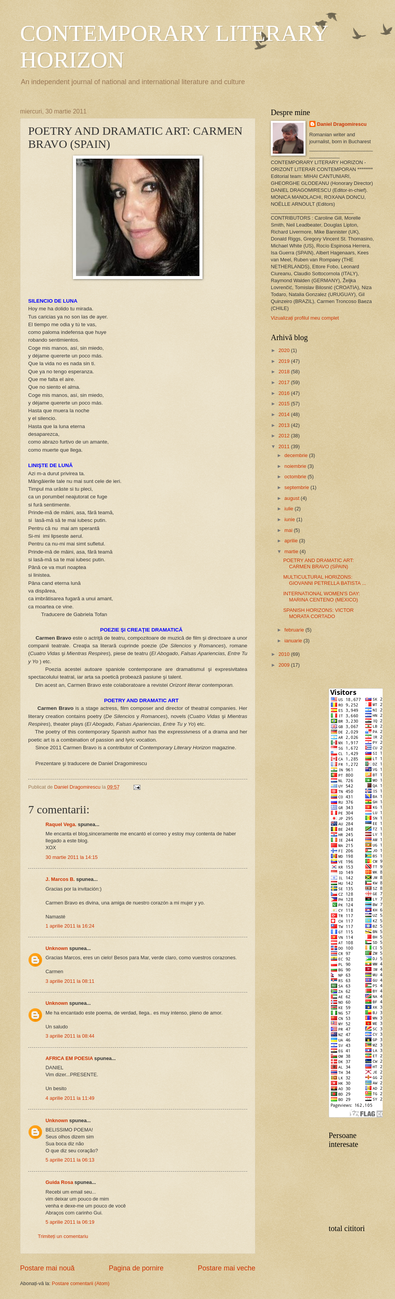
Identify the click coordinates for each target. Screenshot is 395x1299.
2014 (285, 414)
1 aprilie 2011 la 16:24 (70, 926)
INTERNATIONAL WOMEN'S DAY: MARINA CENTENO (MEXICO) (321, 596)
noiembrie (295, 466)
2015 (285, 403)
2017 (285, 382)
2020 (285, 350)
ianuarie (293, 641)
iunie (290, 519)
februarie (294, 630)
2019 (285, 361)
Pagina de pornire (136, 1268)
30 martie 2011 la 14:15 (72, 857)
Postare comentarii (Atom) (81, 1283)
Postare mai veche (226, 1268)
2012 (285, 436)
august (292, 498)
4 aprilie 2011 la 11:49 (70, 1098)
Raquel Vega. (61, 824)
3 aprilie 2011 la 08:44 (70, 1036)
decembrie (296, 455)
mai (289, 530)
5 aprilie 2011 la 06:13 (70, 1160)
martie (291, 551)
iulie (289, 508)
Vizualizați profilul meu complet (305, 318)
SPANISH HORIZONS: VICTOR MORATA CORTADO (318, 613)
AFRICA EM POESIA (69, 1058)
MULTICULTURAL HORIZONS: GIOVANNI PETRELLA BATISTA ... (324, 580)
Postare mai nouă (47, 1268)
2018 (285, 371)
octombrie (295, 476)
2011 (285, 446)
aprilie (291, 541)
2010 (285, 654)
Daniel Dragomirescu (342, 124)
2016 (285, 393)
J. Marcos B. (60, 879)
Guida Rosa (59, 1182)
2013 (285, 425)
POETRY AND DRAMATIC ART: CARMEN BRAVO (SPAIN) (318, 563)
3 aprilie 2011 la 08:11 (70, 981)
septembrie (297, 487)
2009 (285, 665)
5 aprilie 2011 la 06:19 (70, 1222)
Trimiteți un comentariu (63, 1236)
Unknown (57, 948)
